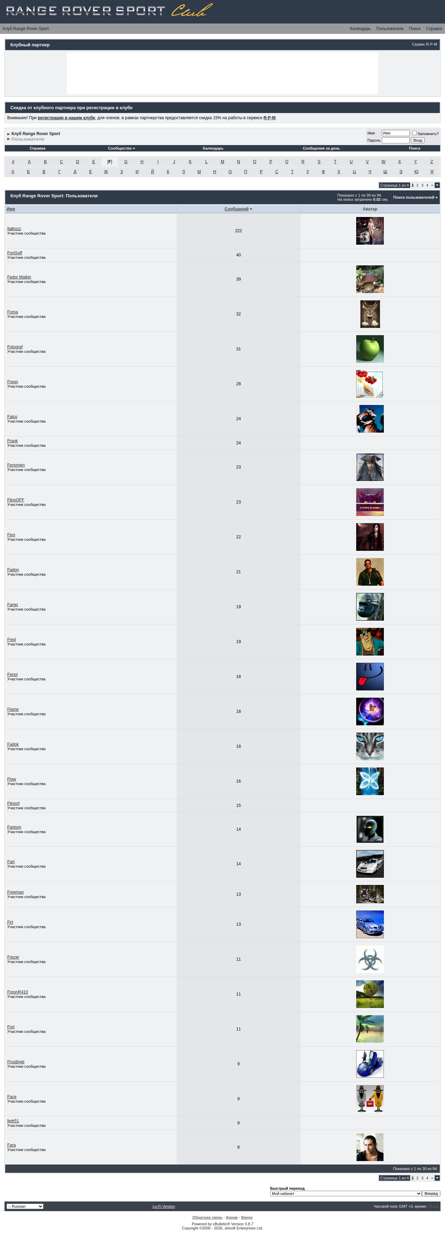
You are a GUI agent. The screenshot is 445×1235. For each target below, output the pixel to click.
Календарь (360, 28)
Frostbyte (16, 1061)
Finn (11, 534)
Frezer (13, 957)
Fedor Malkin (19, 277)
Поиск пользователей (413, 197)
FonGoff (14, 253)
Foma (12, 312)
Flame (13, 709)
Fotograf (15, 347)
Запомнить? (425, 134)
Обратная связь (207, 1217)
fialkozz (14, 228)
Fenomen (16, 465)
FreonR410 (17, 992)
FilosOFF (15, 500)
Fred (11, 639)
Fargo (12, 604)
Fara (11, 1145)
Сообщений (237, 209)
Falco (12, 416)
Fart (11, 861)
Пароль (373, 140)
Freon (12, 381)
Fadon (13, 569)
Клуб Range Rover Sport (26, 28)
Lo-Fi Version (164, 1206)
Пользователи (389, 28)
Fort (11, 1027)
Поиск (414, 28)
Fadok (13, 744)
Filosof (13, 803)
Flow (11, 779)
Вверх (247, 1217)
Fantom (14, 827)
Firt (10, 922)
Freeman (15, 892)
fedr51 (13, 1121)
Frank (12, 441)
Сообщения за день (321, 148)
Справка (434, 28)
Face (12, 1096)
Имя (371, 133)
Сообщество (121, 148)
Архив (232, 1217)
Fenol (12, 674)
